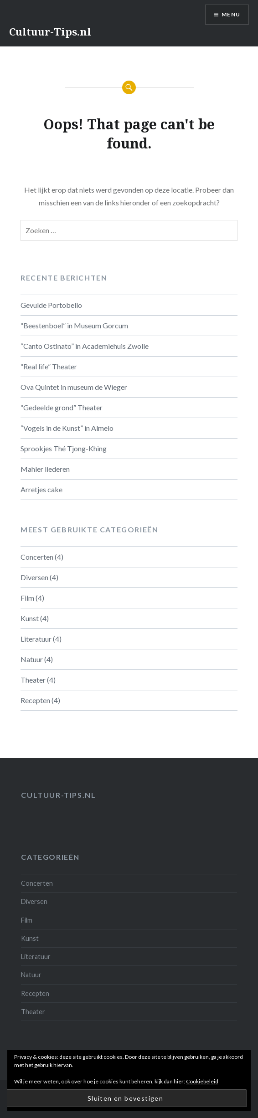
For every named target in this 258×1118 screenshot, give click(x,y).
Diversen (34, 577)
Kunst (30, 618)
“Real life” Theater (49, 366)
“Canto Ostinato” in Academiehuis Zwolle (85, 346)
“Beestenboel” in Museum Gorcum (74, 325)
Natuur (32, 659)
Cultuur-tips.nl (58, 795)
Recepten (35, 700)
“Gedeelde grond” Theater (62, 407)
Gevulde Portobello (51, 305)
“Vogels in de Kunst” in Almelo (67, 428)
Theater (33, 679)
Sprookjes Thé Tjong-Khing (64, 448)
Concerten (37, 556)
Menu (231, 14)
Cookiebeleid (202, 1081)
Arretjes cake (41, 489)
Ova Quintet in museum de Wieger (74, 387)
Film (27, 597)
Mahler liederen (45, 469)
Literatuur (36, 638)
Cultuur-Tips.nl (50, 31)
